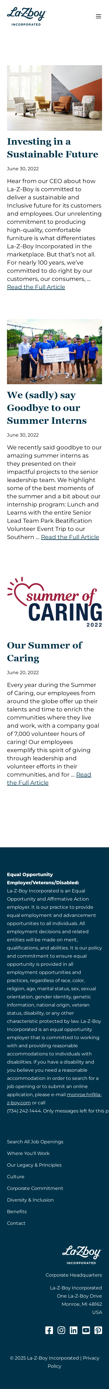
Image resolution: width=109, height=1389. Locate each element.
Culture (15, 1176)
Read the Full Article (36, 287)
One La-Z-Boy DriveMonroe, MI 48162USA (79, 1304)
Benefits (17, 1211)
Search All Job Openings (35, 1141)
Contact (16, 1223)
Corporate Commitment (35, 1188)
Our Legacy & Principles (34, 1165)
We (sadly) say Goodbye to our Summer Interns (47, 408)
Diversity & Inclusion (30, 1200)
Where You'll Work (28, 1153)
